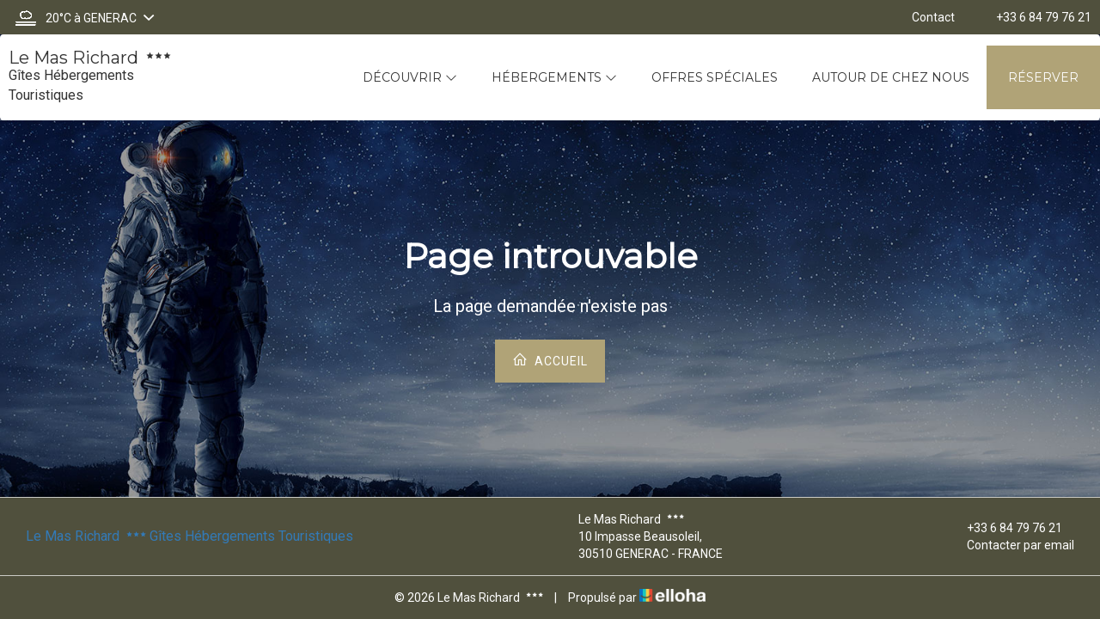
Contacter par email (1010, 545)
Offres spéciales (714, 77)
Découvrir (410, 77)
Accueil (550, 360)
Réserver (1043, 77)
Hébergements (554, 77)
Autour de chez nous (890, 77)
